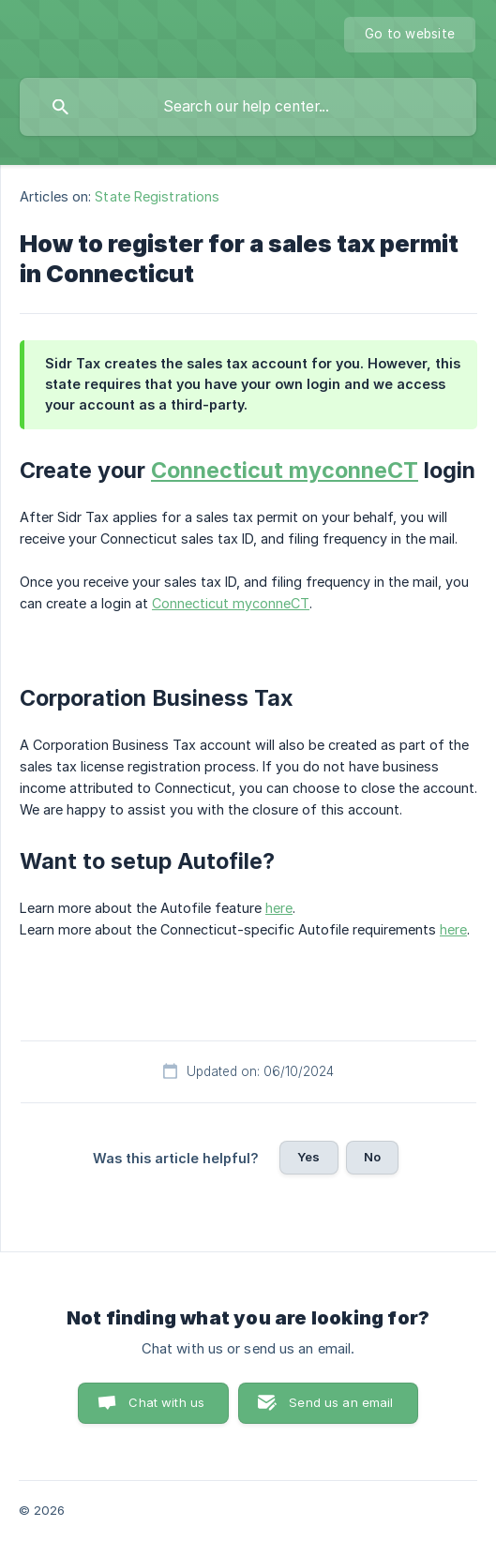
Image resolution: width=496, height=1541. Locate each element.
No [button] (372, 1156)
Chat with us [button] (166, 1402)
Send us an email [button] (341, 1402)
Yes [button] (308, 1156)
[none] (409, 34)
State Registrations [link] (157, 196)
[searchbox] (248, 107)
